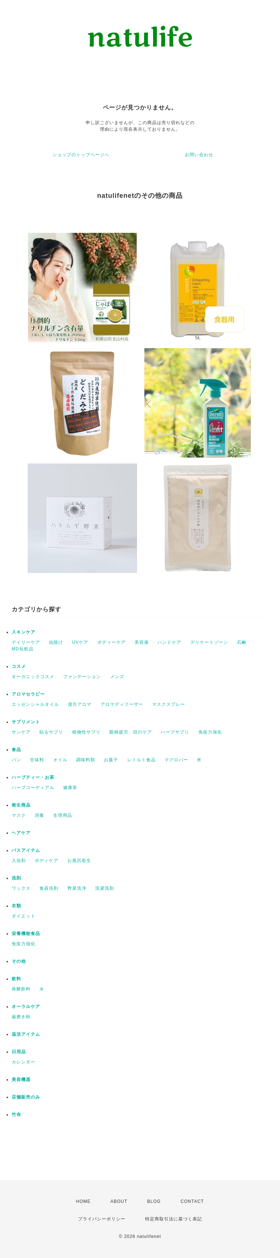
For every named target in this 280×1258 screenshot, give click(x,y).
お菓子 (111, 759)
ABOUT (118, 1201)
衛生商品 (21, 805)
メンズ (117, 676)
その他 (19, 961)
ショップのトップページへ (80, 154)
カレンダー (23, 1062)
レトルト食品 (141, 759)
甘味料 (37, 759)
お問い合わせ (199, 154)
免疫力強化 (210, 732)
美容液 (142, 642)
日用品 (19, 1051)
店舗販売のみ (26, 1097)
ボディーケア (111, 642)
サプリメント (26, 721)
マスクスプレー (168, 704)
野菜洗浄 (76, 888)
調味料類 (85, 759)
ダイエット (23, 916)
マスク (19, 815)
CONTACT (192, 1201)
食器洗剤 (48, 888)
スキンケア (23, 632)
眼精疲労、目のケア (130, 732)
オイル (60, 759)
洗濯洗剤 (104, 888)
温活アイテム (26, 1034)
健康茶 (70, 787)
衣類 (16, 905)
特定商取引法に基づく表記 (173, 1219)
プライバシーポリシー (101, 1219)
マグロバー (176, 759)
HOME (83, 1201)
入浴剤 (19, 860)
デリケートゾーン (209, 642)
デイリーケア (26, 642)
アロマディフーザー (122, 704)
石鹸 (241, 642)
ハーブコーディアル (33, 787)
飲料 (16, 978)
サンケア (21, 732)
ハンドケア (169, 642)
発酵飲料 (21, 989)
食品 (16, 749)
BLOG (154, 1201)
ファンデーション (82, 676)
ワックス (21, 888)
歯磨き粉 (21, 1016)
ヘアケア (21, 832)
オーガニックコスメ (33, 676)
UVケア (80, 642)
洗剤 (16, 878)
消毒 (39, 815)
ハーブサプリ (175, 732)
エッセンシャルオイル (35, 704)
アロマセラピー (28, 694)
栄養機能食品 (26, 933)
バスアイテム (26, 850)
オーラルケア (26, 1006)
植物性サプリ (86, 732)
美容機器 (21, 1079)
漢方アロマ (80, 704)
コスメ (19, 666)
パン (16, 759)
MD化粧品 (23, 648)
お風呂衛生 (79, 860)
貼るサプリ (51, 732)
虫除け (56, 642)
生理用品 (62, 815)
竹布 (16, 1114)
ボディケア (46, 860)
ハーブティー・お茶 (33, 777)
